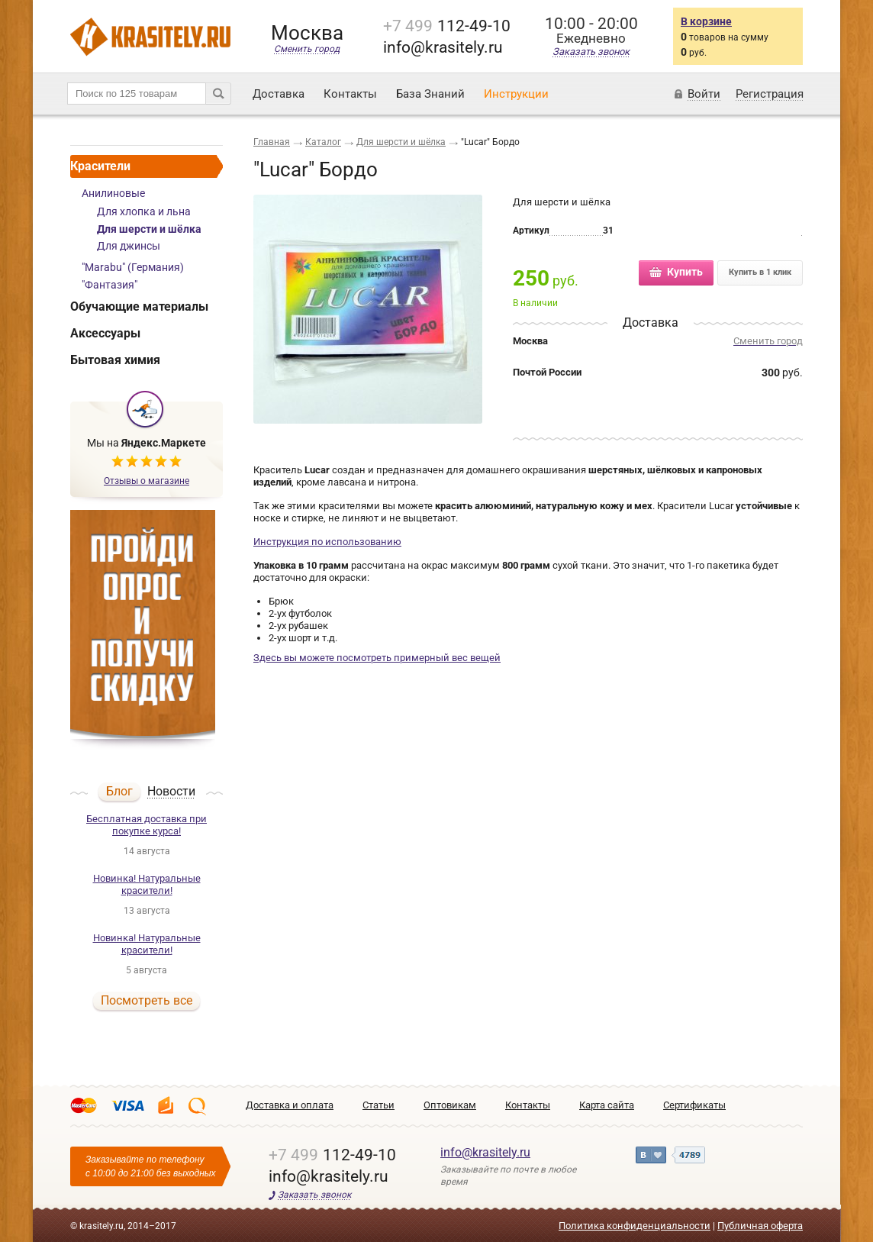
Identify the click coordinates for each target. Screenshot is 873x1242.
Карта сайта (606, 1105)
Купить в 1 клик (760, 272)
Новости (171, 792)
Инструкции (516, 94)
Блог (119, 791)
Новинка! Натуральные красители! (147, 884)
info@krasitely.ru (485, 1152)
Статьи (378, 1105)
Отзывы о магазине (146, 481)
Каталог (323, 142)
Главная (271, 142)
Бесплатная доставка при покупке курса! (146, 825)
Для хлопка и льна (144, 211)
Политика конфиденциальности (634, 1225)
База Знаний (430, 94)
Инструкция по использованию (327, 541)
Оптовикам (450, 1105)
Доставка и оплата (289, 1105)
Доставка (278, 94)
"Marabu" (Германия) (133, 267)
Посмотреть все (146, 1000)
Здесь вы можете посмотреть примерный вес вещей (377, 657)
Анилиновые (113, 193)
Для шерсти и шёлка (149, 229)
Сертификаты (694, 1105)
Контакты (350, 94)
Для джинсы (128, 246)
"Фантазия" (109, 285)
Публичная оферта (760, 1225)
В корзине (706, 21)
